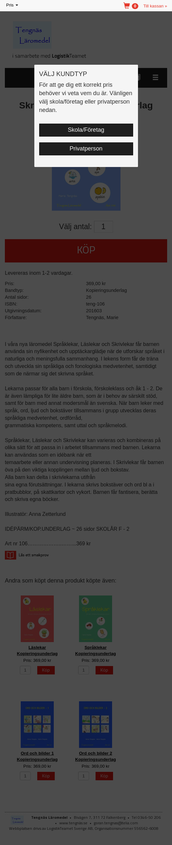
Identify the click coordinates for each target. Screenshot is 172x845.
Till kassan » (155, 6)
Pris (12, 5)
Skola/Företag (86, 130)
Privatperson (86, 148)
